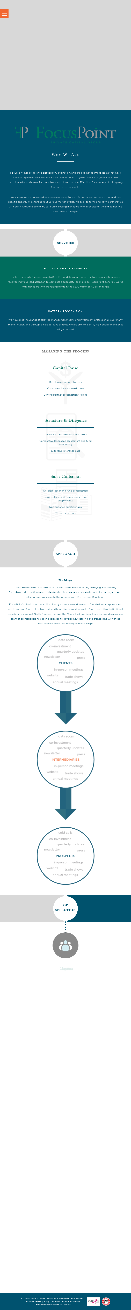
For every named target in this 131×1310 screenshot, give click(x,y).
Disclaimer (30, 1301)
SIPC (82, 1299)
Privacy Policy (42, 1301)
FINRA (72, 1299)
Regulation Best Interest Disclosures (53, 1304)
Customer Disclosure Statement (66, 1301)
